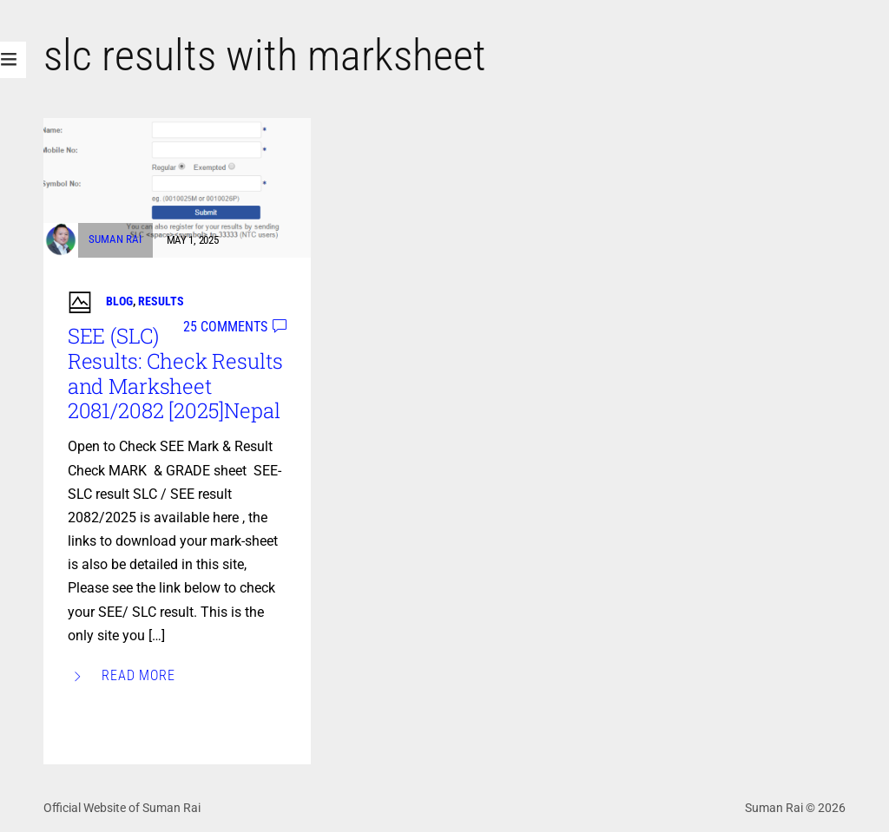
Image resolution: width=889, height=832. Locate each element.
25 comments (225, 326)
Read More (139, 675)
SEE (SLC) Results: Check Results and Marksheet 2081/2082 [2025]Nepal (175, 373)
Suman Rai (115, 239)
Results (161, 301)
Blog (119, 301)
